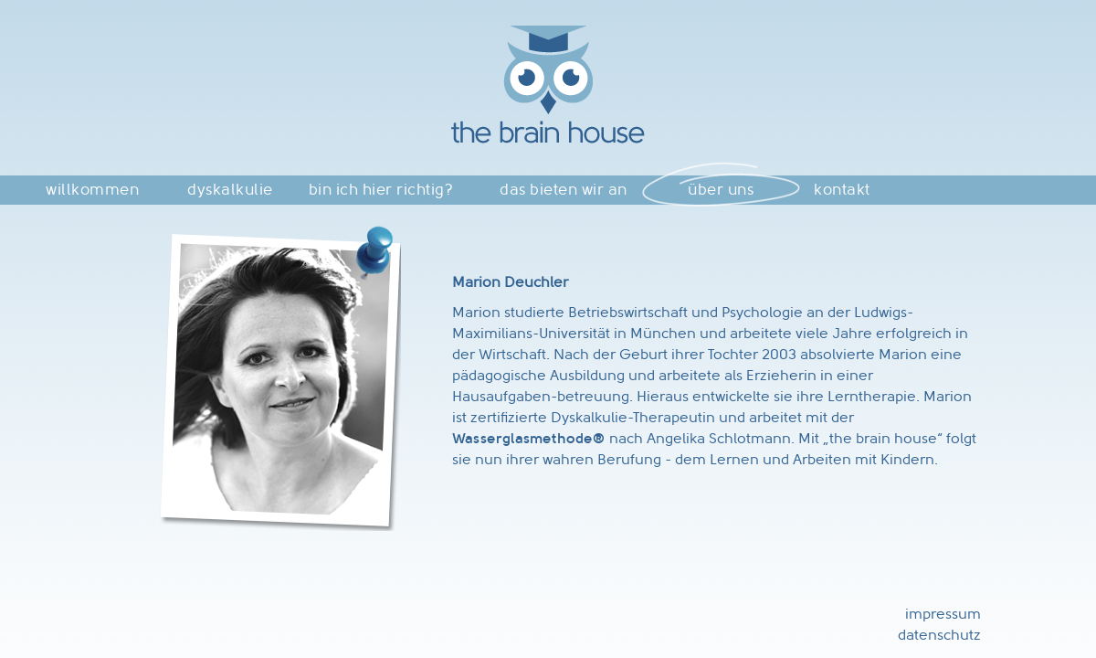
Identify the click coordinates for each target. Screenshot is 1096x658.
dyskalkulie (230, 189)
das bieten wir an (563, 189)
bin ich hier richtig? (381, 189)
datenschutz (939, 634)
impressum (943, 613)
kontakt (842, 189)
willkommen (92, 189)
